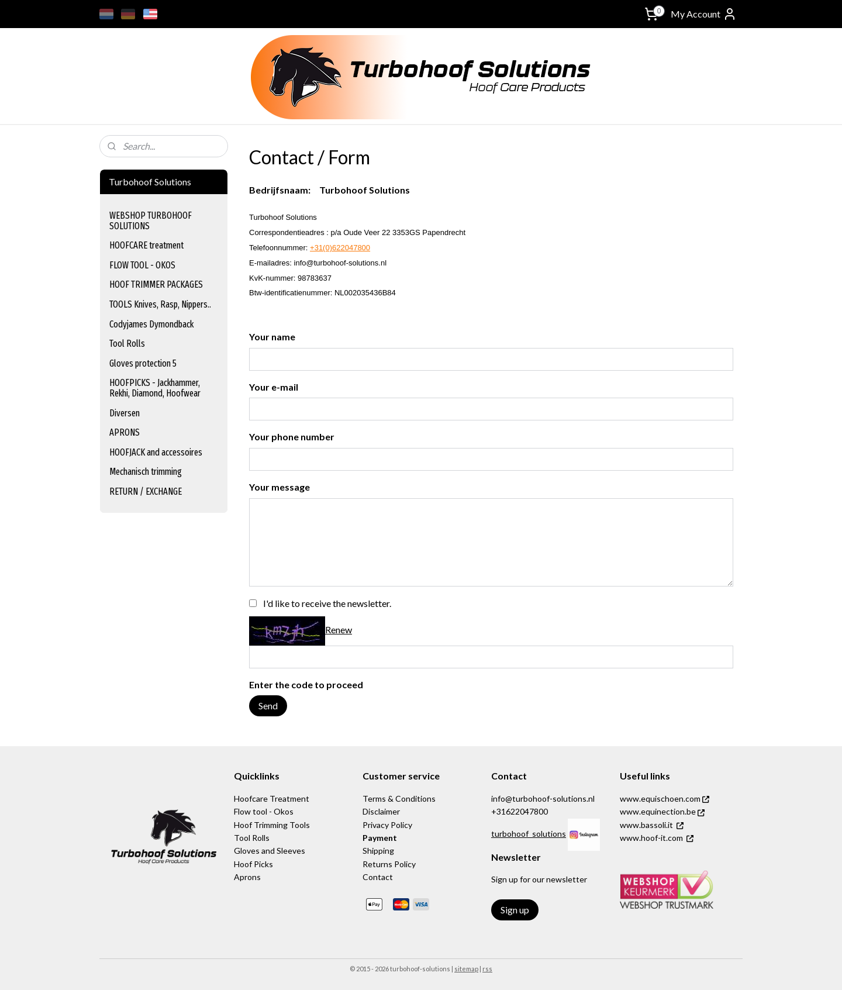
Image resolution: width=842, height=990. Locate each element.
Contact (378, 877)
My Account (704, 14)
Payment (380, 838)
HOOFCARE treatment (146, 245)
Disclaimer (381, 811)
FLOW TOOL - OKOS (142, 265)
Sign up (515, 909)
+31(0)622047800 (340, 247)
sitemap (466, 968)
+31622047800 (519, 811)
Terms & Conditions (399, 798)
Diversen (124, 413)
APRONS (124, 432)
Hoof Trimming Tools (272, 825)
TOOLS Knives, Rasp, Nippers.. (160, 304)
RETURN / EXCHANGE (145, 491)
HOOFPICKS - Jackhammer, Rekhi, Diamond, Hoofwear (155, 388)
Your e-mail (273, 386)
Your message (279, 486)
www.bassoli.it (646, 825)
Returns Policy (389, 864)
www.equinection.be (662, 811)
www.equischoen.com (664, 798)
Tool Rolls (127, 343)
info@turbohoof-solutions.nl (543, 798)
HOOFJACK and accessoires (155, 452)
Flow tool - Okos (264, 811)
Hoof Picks (253, 864)
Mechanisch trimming (145, 471)
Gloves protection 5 (143, 363)
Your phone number (291, 436)
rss (487, 968)
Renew (338, 629)
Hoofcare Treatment (271, 798)
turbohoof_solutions (528, 834)
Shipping (378, 851)
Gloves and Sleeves (269, 851)
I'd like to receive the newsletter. (327, 603)
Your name (272, 336)
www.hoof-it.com (651, 838)
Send (268, 705)
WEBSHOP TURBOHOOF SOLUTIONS (150, 221)
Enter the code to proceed (306, 684)
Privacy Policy (387, 825)
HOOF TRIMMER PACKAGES (156, 284)
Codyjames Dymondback (151, 324)
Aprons (247, 877)
